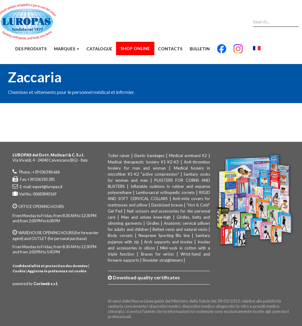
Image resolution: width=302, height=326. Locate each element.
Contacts (170, 48)
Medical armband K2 (188, 155)
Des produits (31, 48)
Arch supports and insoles (168, 241)
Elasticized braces (167, 204)
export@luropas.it (47, 186)
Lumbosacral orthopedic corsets (165, 192)
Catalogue (99, 48)
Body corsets (120, 235)
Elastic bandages (149, 155)
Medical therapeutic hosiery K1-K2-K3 (143, 161)
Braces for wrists (157, 254)
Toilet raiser (119, 155)
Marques (66, 48)
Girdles (152, 223)
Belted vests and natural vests (180, 229)
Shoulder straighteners (162, 260)
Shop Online (135, 48)
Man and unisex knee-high (146, 217)
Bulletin (200, 48)
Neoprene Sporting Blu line (164, 235)
